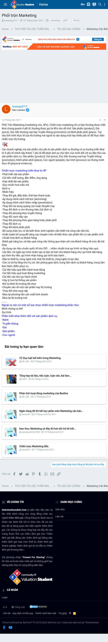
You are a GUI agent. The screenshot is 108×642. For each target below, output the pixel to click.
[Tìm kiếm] (100, 4)
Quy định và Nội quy (23, 613)
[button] (5, 4)
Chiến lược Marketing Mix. (34, 446)
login (5, 597)
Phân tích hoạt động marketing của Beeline (43, 393)
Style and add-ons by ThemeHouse (80, 622)
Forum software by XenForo (32, 622)
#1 (105, 120)
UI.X (5, 607)
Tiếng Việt (18, 607)
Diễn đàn (60, 509)
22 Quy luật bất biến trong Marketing (40, 358)
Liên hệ (59, 516)
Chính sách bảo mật (45, 613)
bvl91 (24, 379)
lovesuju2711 (11, 20)
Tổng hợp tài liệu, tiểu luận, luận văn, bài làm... (45, 375)
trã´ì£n (76, 20)
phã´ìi (66, 20)
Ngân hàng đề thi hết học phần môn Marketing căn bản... (51, 411)
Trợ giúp (62, 613)
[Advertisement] (49, 76)
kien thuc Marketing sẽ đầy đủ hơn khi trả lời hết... (47, 428)
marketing (55, 20)
